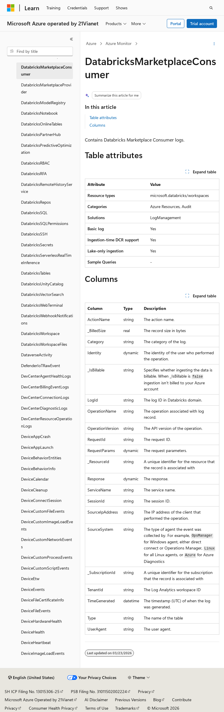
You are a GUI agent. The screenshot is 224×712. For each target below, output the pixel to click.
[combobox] (40, 51)
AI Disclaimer (96, 699)
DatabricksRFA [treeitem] (34, 173)
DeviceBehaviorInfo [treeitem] (38, 468)
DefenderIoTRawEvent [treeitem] (40, 365)
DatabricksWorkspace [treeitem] (40, 333)
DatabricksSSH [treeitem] (34, 234)
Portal (175, 23)
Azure (91, 43)
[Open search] (211, 8)
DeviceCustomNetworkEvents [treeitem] (46, 543)
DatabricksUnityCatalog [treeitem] (42, 284)
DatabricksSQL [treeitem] (34, 212)
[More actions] (214, 43)
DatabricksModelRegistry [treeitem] (43, 102)
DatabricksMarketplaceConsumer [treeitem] (46, 70)
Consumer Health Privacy (51, 708)
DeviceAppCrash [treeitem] (35, 436)
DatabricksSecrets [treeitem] (37, 244)
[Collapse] (71, 39)
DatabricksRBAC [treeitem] (35, 163)
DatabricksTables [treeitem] (35, 273)
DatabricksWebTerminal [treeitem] (42, 305)
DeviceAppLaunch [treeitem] (37, 447)
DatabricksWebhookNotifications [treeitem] (47, 319)
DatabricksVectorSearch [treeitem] (42, 294)
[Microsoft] (11, 8)
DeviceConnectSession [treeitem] (41, 500)
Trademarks (125, 708)
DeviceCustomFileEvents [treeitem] (42, 511)
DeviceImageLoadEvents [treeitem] (42, 653)
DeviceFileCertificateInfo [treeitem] (42, 600)
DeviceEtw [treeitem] (30, 578)
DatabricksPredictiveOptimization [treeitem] (46, 148)
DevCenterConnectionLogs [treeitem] (45, 397)
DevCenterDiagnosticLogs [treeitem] (44, 408)
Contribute (181, 699)
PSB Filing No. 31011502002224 (99, 691)
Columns (97, 125)
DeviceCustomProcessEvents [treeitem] (46, 557)
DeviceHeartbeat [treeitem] (36, 642)
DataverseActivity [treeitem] (36, 354)
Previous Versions (130, 699)
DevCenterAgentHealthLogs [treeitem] (46, 376)
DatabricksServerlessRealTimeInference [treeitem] (46, 258)
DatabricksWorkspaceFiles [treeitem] (44, 344)
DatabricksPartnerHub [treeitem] (41, 134)
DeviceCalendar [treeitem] (35, 479)
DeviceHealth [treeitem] (33, 632)
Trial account (202, 23)
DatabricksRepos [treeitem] (36, 202)
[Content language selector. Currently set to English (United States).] (31, 677)
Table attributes (103, 117)
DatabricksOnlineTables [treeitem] (41, 124)
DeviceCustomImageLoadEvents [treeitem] (47, 525)
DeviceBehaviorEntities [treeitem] (41, 457)
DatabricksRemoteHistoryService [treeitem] (46, 188)
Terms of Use (96, 708)
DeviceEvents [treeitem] (33, 589)
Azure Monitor (119, 43)
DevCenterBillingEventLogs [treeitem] (45, 387)
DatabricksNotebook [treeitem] (39, 113)
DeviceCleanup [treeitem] (34, 490)
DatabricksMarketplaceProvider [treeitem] (46, 88)
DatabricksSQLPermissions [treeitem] (44, 223)
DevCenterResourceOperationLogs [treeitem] (46, 422)
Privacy (144, 691)
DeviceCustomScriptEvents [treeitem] (45, 568)
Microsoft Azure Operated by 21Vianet (39, 699)
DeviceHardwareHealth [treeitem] (41, 621)
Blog (157, 699)
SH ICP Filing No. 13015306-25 (32, 691)
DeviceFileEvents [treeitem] (35, 610)
